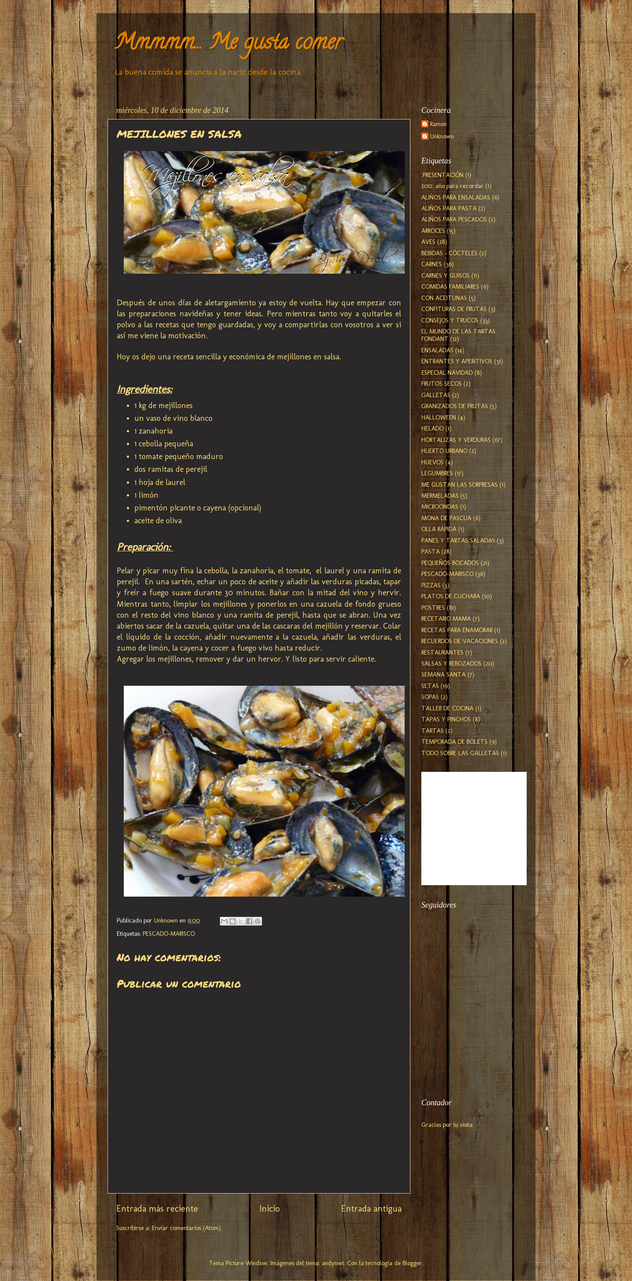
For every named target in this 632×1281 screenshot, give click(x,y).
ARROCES (433, 231)
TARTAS (432, 731)
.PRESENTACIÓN (442, 175)
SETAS (430, 686)
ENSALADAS (437, 350)
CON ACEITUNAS (444, 298)
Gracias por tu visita (447, 1125)
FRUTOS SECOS (441, 383)
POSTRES (433, 608)
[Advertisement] (465, 1039)
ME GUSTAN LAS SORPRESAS (459, 485)
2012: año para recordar (452, 186)
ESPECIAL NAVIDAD (447, 372)
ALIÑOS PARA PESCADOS (454, 219)
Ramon (438, 124)
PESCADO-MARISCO (169, 933)
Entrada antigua (371, 1208)
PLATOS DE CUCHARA (450, 596)
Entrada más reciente (157, 1208)
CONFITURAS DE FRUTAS (454, 309)
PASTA (430, 551)
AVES (428, 242)
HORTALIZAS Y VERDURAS (456, 440)
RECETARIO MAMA (446, 618)
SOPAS (430, 697)
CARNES (431, 264)
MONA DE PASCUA (446, 518)
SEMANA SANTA (443, 674)
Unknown (442, 136)
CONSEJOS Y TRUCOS (449, 320)
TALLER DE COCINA (447, 708)
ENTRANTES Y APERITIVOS (456, 361)
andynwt (333, 1263)
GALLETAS (435, 395)
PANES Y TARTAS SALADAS (458, 540)
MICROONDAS (439, 506)
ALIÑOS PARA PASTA (449, 208)
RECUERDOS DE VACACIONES (459, 641)
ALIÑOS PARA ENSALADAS (455, 197)
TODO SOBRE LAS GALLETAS (460, 753)
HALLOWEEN (438, 417)
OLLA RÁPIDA (438, 529)
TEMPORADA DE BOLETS (454, 741)
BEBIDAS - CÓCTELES (449, 253)
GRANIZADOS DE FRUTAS (454, 406)
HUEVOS (432, 462)
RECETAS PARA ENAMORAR (456, 630)
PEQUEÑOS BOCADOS (450, 563)
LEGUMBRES (437, 473)
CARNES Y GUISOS (445, 275)
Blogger (412, 1263)
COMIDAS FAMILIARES (450, 286)
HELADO (432, 428)
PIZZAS (431, 585)
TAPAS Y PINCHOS (446, 719)
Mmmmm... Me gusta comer (228, 44)
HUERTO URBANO (444, 451)
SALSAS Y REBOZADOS (451, 663)
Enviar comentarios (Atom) (186, 1228)
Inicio (269, 1208)
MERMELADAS (440, 495)
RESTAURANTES (442, 652)
